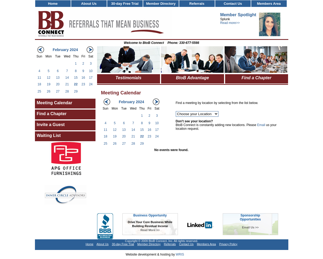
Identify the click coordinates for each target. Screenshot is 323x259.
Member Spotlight (238, 14)
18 (39, 84)
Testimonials (128, 78)
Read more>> (230, 23)
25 (39, 91)
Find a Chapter (52, 113)
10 (91, 71)
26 (48, 91)
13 (57, 78)
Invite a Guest (51, 124)
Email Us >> (250, 227)
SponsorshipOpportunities (250, 217)
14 (67, 78)
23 (83, 84)
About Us (89, 4)
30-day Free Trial (125, 4)
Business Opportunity (150, 215)
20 (57, 84)
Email (261, 125)
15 (76, 78)
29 (76, 91)
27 (57, 91)
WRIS (180, 254)
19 (48, 84)
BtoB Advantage (192, 78)
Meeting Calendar (54, 103)
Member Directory (161, 4)
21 (67, 84)
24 (91, 84)
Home (53, 4)
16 (83, 78)
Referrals (196, 4)
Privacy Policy (228, 244)
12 (48, 78)
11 (39, 78)
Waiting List (49, 135)
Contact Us (233, 4)
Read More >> (149, 230)
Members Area (269, 4)
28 (67, 91)
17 (91, 78)
